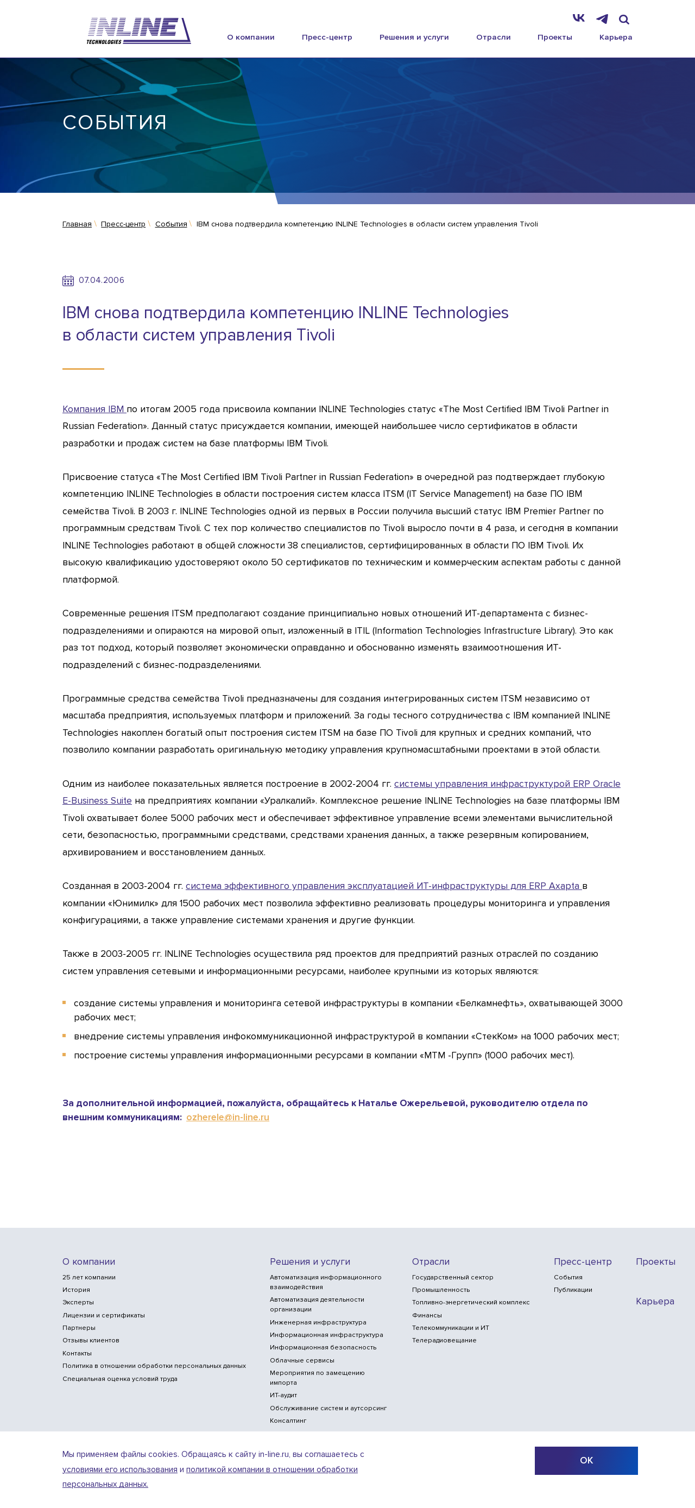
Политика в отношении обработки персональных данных (154, 1366)
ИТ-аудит (283, 1395)
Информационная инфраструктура (326, 1335)
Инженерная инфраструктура (318, 1322)
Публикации (573, 1290)
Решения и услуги (414, 37)
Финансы (427, 1315)
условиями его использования (120, 1470)
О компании (251, 37)
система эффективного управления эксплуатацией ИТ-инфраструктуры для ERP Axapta (384, 886)
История (76, 1290)
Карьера (616, 37)
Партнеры (79, 1328)
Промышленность (441, 1290)
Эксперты (78, 1302)
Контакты (77, 1353)
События (568, 1277)
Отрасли (493, 37)
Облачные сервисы (302, 1360)
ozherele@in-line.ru (227, 1117)
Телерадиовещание (444, 1340)
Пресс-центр (327, 37)
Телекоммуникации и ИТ (450, 1328)
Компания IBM (94, 409)
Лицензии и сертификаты (103, 1315)
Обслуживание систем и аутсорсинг (328, 1408)
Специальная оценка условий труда (120, 1379)
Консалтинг (288, 1421)
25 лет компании (89, 1277)
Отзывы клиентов (90, 1340)
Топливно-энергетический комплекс (471, 1302)
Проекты (555, 37)
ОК (586, 1460)
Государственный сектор (453, 1277)
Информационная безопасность (323, 1347)
